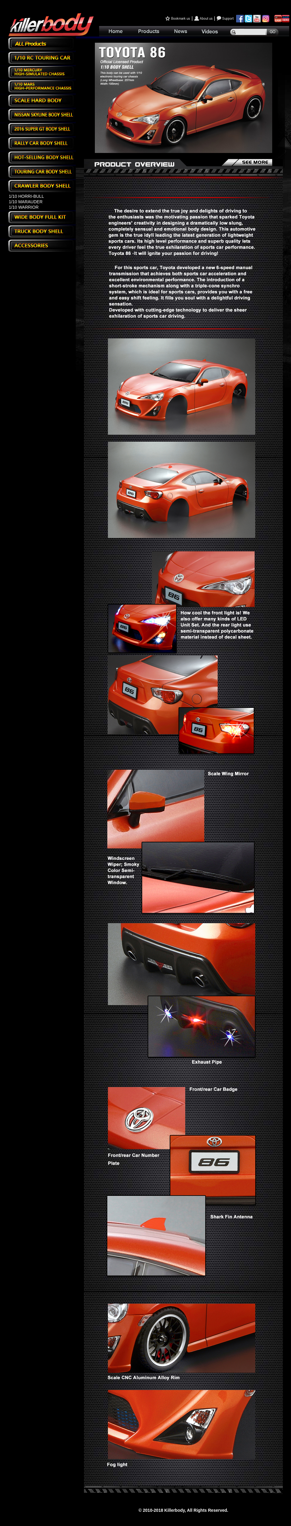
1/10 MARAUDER (25, 201)
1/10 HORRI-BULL (26, 196)
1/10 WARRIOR (23, 207)
